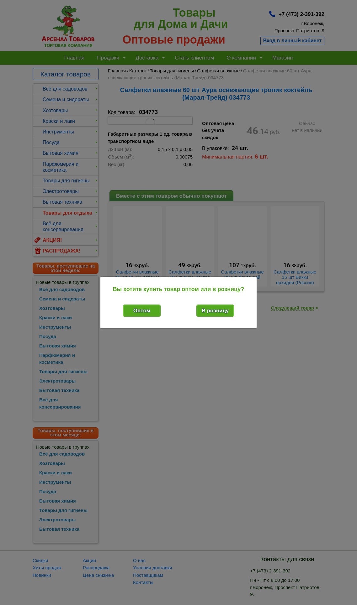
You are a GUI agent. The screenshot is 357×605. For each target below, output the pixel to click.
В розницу (215, 311)
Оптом (141, 311)
